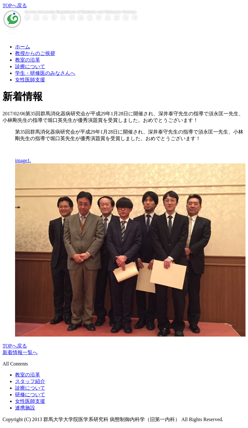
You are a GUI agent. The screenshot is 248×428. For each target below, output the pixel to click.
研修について (30, 394)
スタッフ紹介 (30, 381)
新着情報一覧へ (20, 352)
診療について (30, 66)
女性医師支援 (30, 79)
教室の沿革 (27, 60)
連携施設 (25, 407)
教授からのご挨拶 (35, 53)
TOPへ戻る (15, 5)
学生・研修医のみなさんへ (45, 73)
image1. (23, 160)
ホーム (22, 46)
